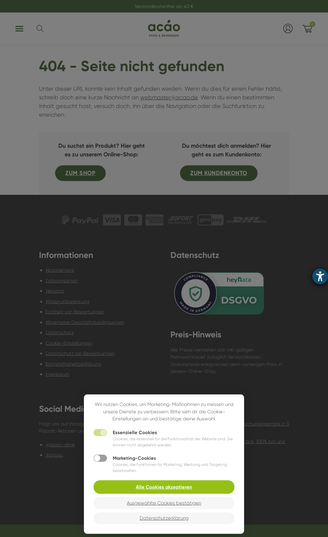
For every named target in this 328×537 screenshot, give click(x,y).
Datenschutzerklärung (164, 518)
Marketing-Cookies (134, 458)
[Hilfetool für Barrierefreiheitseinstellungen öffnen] (320, 276)
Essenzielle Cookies (135, 432)
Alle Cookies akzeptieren (164, 487)
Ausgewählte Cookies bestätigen (164, 503)
